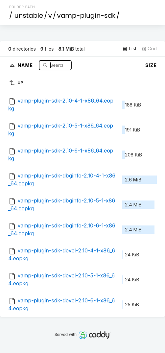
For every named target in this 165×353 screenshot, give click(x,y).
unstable (28, 15)
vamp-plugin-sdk (86, 15)
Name (25, 65)
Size (151, 65)
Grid (149, 49)
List (129, 49)
